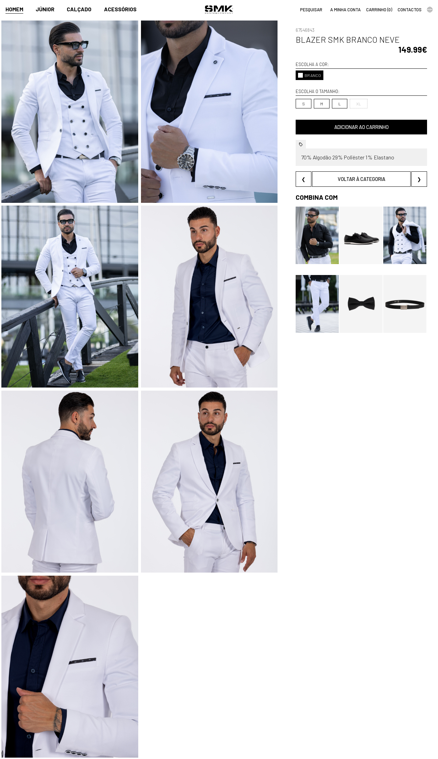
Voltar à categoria (361, 179)
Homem (14, 9)
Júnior (45, 9)
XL (358, 103)
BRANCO (309, 75)
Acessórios (120, 9)
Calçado (79, 9)
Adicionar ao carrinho (361, 127)
